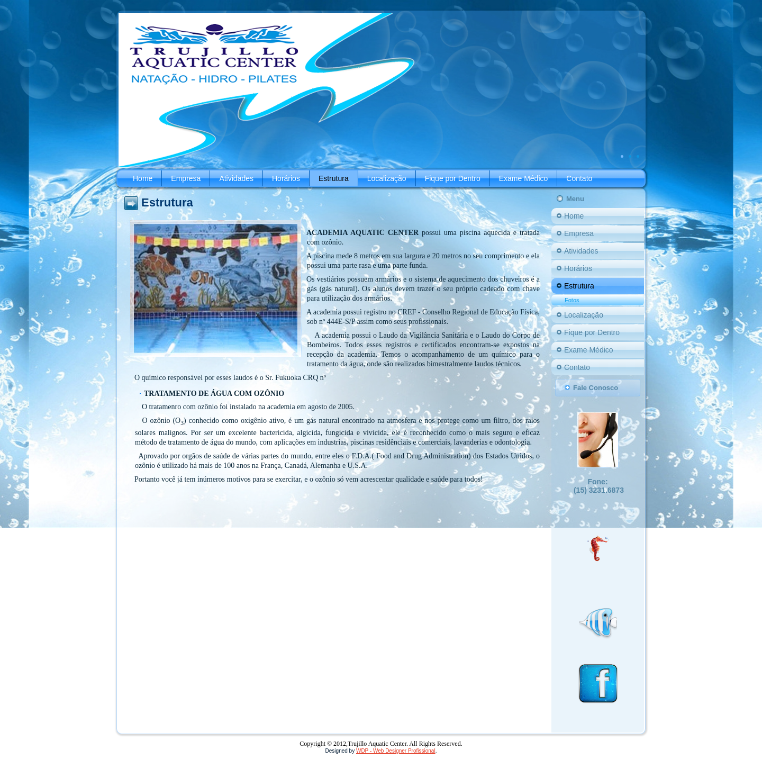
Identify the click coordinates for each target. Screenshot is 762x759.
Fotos (572, 300)
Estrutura (334, 178)
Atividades (236, 178)
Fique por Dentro (452, 178)
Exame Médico (523, 178)
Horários (286, 178)
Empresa (186, 178)
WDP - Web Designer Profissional (396, 751)
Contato (579, 178)
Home (142, 178)
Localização (386, 178)
